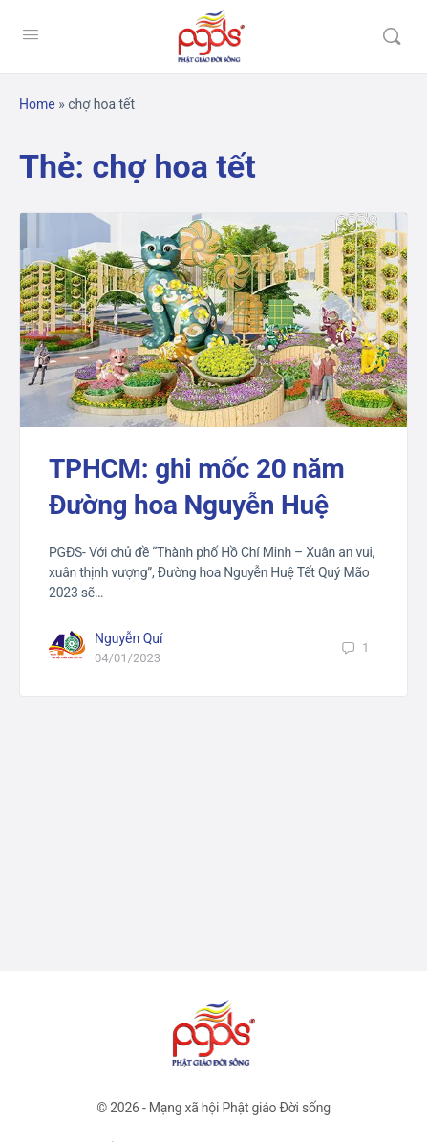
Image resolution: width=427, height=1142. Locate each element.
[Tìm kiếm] (391, 36)
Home (37, 104)
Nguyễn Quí (129, 638)
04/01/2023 (127, 658)
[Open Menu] (30, 34)
